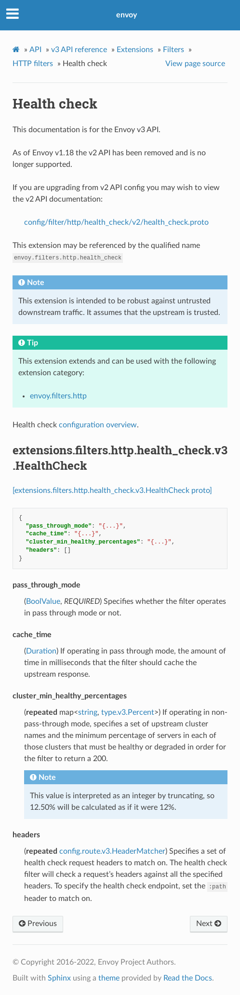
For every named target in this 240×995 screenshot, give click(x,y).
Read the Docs (187, 978)
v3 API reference (79, 50)
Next (208, 923)
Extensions (135, 50)
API (35, 50)
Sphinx (59, 978)
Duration (41, 651)
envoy (126, 15)
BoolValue (43, 601)
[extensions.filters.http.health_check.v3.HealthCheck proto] (112, 490)
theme (109, 978)
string (87, 712)
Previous (38, 923)
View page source (195, 64)
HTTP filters (33, 64)
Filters (173, 50)
